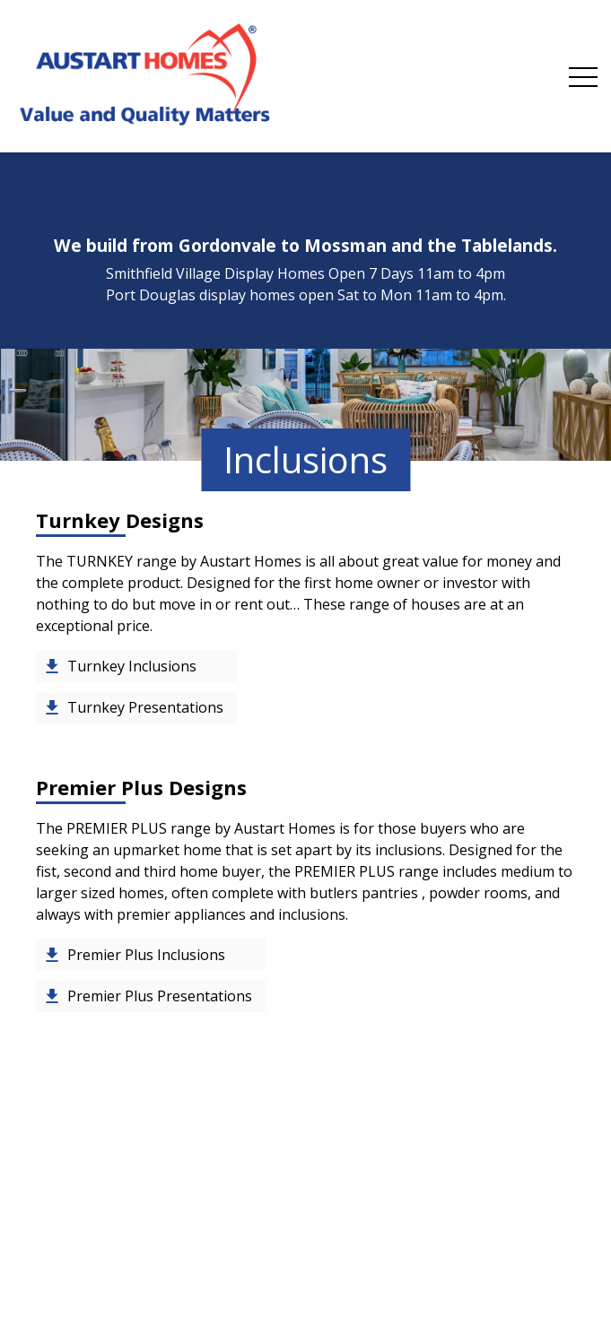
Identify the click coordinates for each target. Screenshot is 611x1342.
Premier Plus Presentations (159, 996)
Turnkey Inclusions (131, 666)
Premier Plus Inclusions (146, 955)
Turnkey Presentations (145, 707)
